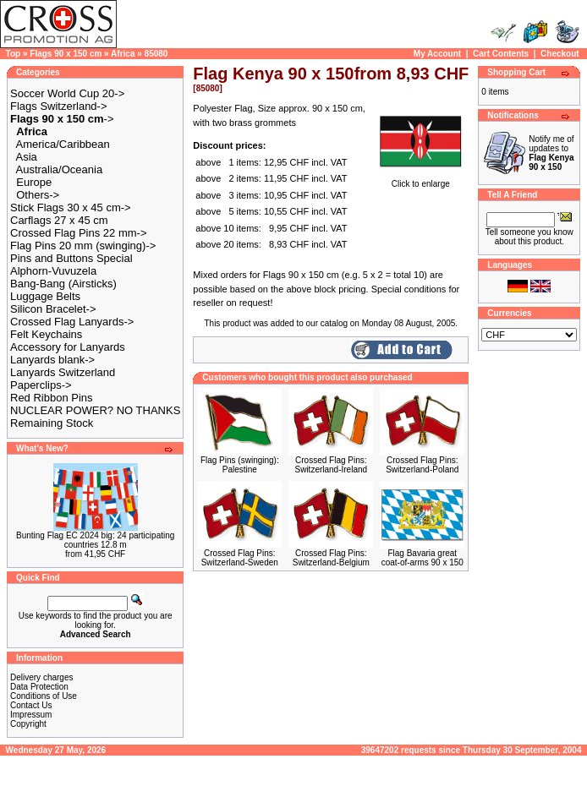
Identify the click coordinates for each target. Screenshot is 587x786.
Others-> (37, 194)
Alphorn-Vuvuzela (53, 271)
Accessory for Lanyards (67, 347)
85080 (156, 53)
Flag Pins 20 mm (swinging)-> (83, 245)
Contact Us (31, 705)
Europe (34, 182)
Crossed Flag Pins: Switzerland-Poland (422, 465)
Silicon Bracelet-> (53, 309)
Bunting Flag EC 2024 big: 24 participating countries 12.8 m (95, 540)
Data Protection (39, 686)
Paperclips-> (41, 385)
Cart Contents (501, 53)
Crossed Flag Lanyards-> (72, 321)
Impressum (31, 714)
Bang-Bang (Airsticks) (63, 283)
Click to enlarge (420, 180)
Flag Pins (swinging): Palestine (239, 465)
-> (62, 118)
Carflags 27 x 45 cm (59, 220)
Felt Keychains (46, 334)
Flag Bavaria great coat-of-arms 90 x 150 (422, 558)
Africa (122, 53)
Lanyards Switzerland (62, 372)
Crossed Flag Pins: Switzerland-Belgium (331, 558)
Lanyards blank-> (52, 359)
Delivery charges (41, 677)
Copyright (28, 724)
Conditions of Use (43, 696)
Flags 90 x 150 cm (65, 53)
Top (13, 53)
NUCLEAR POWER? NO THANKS (95, 410)
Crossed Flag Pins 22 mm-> (78, 233)
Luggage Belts (45, 296)
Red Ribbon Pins (51, 397)
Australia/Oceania (59, 169)
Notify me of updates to (551, 153)
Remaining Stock (51, 423)
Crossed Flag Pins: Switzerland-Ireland (330, 465)
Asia (26, 156)
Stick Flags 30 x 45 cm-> (70, 207)
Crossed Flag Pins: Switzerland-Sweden (239, 558)
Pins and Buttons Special (71, 258)
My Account (437, 53)
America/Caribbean (63, 144)
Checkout (559, 53)
